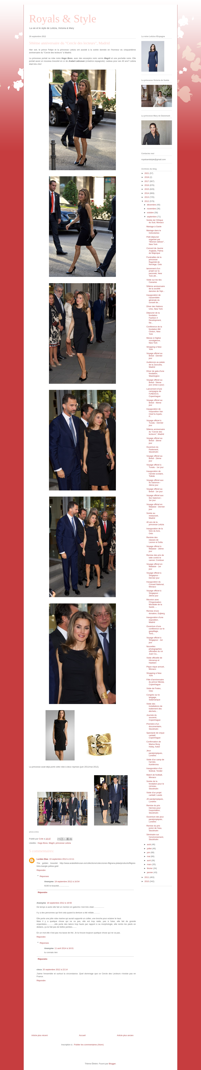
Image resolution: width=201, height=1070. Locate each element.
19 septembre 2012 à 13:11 (61, 859)
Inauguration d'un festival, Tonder (154, 769)
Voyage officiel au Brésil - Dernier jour (154, 355)
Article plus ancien (125, 1035)
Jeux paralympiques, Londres (154, 753)
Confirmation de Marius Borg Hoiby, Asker (153, 744)
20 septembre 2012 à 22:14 (55, 969)
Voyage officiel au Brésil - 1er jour (154, 490)
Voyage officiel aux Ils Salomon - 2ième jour (154, 482)
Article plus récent (39, 1035)
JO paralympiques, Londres (154, 800)
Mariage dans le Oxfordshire (153, 231)
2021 (147, 173)
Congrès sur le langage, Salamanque (153, 697)
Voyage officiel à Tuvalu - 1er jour (154, 466)
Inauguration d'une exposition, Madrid (154, 619)
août (149, 844)
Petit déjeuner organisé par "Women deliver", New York (155, 240)
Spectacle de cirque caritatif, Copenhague (155, 735)
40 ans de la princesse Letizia (155, 523)
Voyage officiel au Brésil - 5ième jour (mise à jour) (155, 382)
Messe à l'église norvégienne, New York (153, 340)
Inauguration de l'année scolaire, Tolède (154, 473)
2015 (147, 189)
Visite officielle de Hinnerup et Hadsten (154, 660)
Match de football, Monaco (154, 776)
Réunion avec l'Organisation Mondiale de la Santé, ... (154, 603)
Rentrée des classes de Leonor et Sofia (154, 539)
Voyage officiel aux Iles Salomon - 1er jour (154, 497)
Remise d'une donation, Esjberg (155, 612)
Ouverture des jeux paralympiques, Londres (155, 819)
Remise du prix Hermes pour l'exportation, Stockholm (153, 809)
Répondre (41, 870)
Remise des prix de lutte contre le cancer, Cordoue (155, 557)
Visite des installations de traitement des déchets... (154, 707)
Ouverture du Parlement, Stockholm (152, 449)
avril (149, 860)
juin (149, 852)
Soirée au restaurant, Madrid (152, 515)
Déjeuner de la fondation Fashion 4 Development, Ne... (153, 318)
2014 (147, 193)
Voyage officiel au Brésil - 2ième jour (154, 458)
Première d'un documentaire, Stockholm (154, 726)
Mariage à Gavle (153, 226)
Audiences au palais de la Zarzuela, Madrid (155, 364)
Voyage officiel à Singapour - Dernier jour (153, 575)
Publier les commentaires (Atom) (89, 1044)
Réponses (44, 876)
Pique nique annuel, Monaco (155, 668)
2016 (147, 185)
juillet (149, 848)
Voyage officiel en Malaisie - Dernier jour (155, 506)
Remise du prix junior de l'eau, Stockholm (154, 828)
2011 (147, 877)
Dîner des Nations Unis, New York (154, 307)
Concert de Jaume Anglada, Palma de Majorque (154, 250)
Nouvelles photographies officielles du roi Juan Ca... (154, 650)
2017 (147, 181)
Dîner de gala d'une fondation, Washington (155, 373)
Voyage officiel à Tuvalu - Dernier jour (154, 422)
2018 (147, 177)
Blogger (112, 1063)
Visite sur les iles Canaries (154, 281)
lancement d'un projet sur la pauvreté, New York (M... (154, 272)
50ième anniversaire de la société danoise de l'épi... (155, 288)
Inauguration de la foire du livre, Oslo (154, 531)
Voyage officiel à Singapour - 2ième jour (153, 593)
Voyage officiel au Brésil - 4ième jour (154, 402)
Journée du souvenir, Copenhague (153, 717)
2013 (147, 197)
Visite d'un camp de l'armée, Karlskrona (155, 762)
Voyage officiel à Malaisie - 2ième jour (155, 548)
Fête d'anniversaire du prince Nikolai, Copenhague (155, 682)
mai (149, 856)
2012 (147, 201)
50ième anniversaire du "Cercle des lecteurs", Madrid (155, 431)
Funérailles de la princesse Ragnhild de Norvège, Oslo (154, 261)
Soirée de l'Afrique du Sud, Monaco (155, 221)
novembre (152, 208)
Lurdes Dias (42, 859)
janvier (150, 872)
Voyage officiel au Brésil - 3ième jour (154, 440)
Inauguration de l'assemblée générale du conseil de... (153, 299)
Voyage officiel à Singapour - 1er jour (154, 640)
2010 (147, 881)
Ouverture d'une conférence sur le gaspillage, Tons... (155, 630)
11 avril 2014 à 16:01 (63, 948)
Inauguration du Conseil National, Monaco (155, 584)
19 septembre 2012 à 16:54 (66, 881)
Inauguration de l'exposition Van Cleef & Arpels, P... (154, 413)
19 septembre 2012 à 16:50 (59, 903)
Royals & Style (62, 19)
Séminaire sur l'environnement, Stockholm (155, 837)
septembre (152, 216)
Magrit (51, 843)
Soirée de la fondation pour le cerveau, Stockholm (155, 785)
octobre (150, 212)
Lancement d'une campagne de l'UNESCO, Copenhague (154, 392)
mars (149, 864)
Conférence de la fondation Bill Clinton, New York (154, 330)
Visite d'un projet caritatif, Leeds (154, 793)
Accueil (82, 1035)
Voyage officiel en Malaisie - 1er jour (154, 566)
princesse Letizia (63, 843)
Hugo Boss (43, 843)
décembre (152, 205)
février (150, 868)
